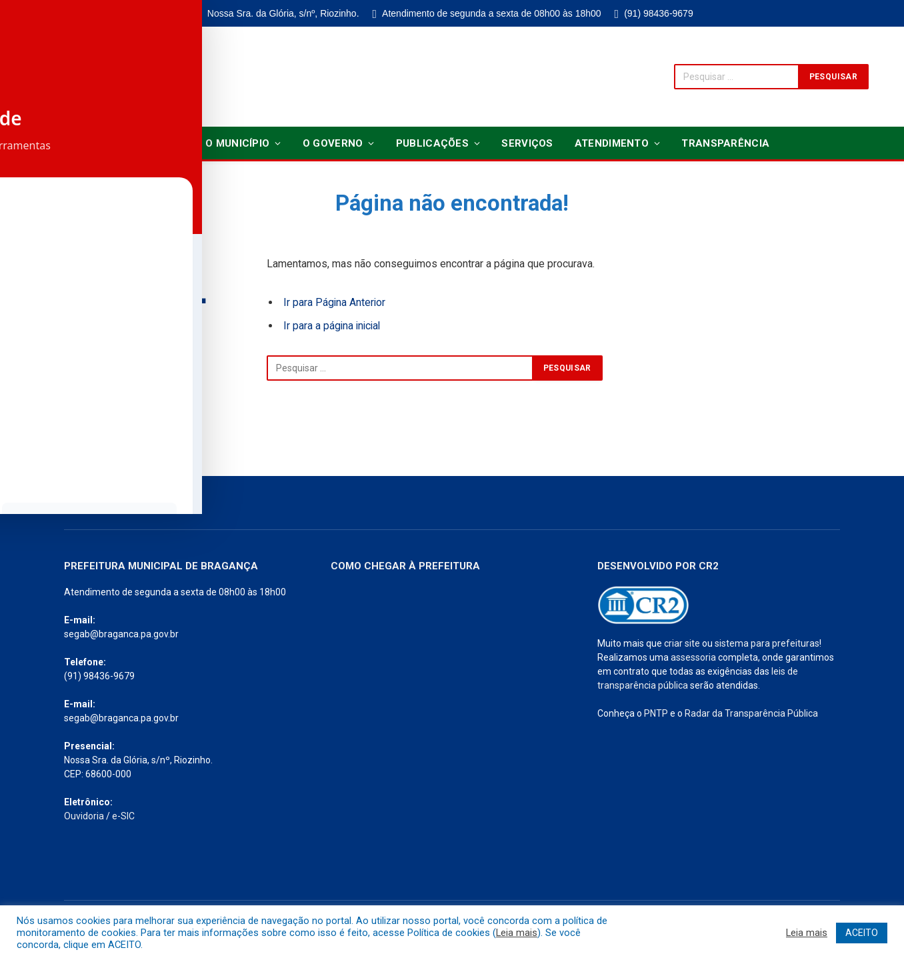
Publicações (432, 143)
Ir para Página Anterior (335, 302)
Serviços (527, 143)
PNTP (656, 713)
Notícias (159, 143)
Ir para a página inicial (333, 325)
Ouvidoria (84, 816)
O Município (237, 143)
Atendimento (612, 143)
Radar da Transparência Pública (751, 713)
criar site (682, 643)
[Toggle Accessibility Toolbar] (27, 452)
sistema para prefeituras (767, 643)
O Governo (333, 143)
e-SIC (123, 816)
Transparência (725, 143)
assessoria (693, 657)
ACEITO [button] (861, 932)
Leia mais (516, 933)
